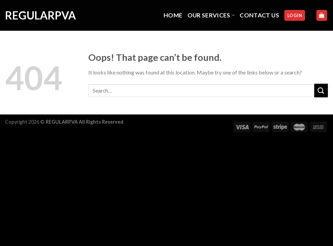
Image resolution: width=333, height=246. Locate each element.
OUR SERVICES (211, 15)
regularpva (39, 15)
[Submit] (321, 90)
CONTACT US (259, 15)
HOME (173, 15)
